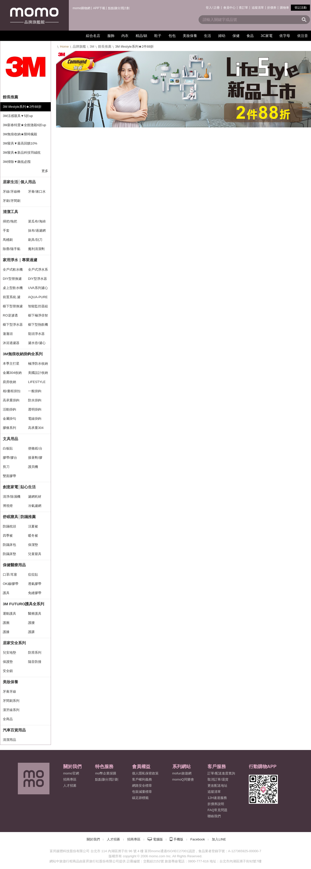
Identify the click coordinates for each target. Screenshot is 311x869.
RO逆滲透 (10, 315)
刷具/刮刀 (35, 240)
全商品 (8, 719)
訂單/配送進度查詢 (221, 773)
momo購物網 (81, 8)
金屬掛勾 (9, 418)
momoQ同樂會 (183, 779)
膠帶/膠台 (10, 457)
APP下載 (99, 8)
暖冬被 (33, 535)
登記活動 (300, 7)
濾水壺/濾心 (37, 343)
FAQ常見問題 (217, 810)
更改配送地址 (217, 785)
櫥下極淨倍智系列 (38, 316)
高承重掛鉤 (11, 400)
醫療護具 (34, 613)
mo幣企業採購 (105, 773)
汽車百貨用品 (14, 730)
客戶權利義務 (142, 779)
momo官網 (71, 773)
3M (92, 46)
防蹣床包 (9, 545)
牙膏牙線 (9, 691)
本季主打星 (11, 363)
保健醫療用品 (14, 565)
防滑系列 (34, 652)
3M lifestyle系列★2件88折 (22, 107)
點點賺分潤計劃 (118, 8)
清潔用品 (9, 740)
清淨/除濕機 (11, 496)
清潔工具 (10, 211)
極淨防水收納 (38, 363)
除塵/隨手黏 (11, 249)
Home (64, 46)
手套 (6, 230)
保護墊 (8, 662)
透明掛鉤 (34, 409)
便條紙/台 (35, 448)
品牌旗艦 (79, 46)
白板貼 (8, 448)
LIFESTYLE (37, 382)
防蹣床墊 (9, 554)
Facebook (197, 839)
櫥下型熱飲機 (38, 324)
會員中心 (229, 7)
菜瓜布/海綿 (37, 221)
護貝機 (33, 467)
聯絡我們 (214, 816)
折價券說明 (216, 804)
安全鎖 (8, 671)
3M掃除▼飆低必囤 (17, 162)
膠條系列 (9, 428)
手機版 (178, 839)
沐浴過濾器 (11, 343)
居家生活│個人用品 (19, 182)
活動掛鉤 (9, 409)
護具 (6, 593)
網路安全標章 (142, 785)
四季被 (8, 535)
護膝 (6, 632)
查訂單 (243, 7)
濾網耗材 (34, 496)
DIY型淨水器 (37, 279)
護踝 (31, 632)
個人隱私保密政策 (145, 773)
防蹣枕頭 (9, 526)
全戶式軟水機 (13, 269)
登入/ (209, 7)
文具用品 (10, 439)
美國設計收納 (38, 373)
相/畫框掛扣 (11, 391)
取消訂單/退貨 (218, 779)
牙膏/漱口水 (37, 191)
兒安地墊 (9, 652)
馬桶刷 (8, 240)
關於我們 (93, 839)
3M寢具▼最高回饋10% (20, 143)
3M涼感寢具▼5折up (18, 116)
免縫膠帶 (34, 593)
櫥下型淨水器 (13, 324)
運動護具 (9, 613)
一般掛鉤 (34, 391)
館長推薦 (104, 46)
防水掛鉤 (34, 400)
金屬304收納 (12, 373)
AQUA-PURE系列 (38, 298)
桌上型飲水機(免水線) (13, 289)
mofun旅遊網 (181, 773)
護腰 (31, 623)
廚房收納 (9, 382)
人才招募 (113, 839)
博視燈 (8, 506)
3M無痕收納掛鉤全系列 (23, 354)
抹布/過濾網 (37, 230)
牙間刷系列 (11, 701)
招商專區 (69, 779)
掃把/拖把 (10, 221)
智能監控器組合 (38, 307)
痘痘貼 (33, 574)
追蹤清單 (258, 7)
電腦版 (158, 839)
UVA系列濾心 (38, 288)
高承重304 (36, 428)
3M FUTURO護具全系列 (23, 604)
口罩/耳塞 (10, 574)
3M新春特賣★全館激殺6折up (24, 125)
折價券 (271, 7)
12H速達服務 (217, 798)
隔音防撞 (34, 662)
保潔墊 (33, 545)
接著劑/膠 (35, 457)
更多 (45, 171)
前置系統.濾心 (11, 298)
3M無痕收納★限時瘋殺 (20, 134)
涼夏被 (33, 526)
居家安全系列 (14, 643)
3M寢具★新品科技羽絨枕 (22, 152)
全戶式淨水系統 (38, 271)
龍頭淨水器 (36, 334)
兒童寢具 (34, 554)
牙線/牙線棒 (11, 191)
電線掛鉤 (34, 418)
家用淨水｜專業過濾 (20, 260)
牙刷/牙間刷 (11, 201)
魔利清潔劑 (36, 249)
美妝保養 (10, 682)
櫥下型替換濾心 (13, 307)
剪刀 (6, 467)
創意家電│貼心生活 (19, 487)
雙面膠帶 (9, 476)
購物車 (284, 7)
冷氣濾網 (34, 506)
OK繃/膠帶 (10, 584)
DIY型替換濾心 (12, 280)
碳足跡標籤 (140, 798)
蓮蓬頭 (8, 334)
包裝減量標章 (142, 792)
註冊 (217, 7)
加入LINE (219, 839)
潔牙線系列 (11, 710)
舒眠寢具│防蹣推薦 (19, 517)
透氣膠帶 (34, 584)
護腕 (6, 623)
